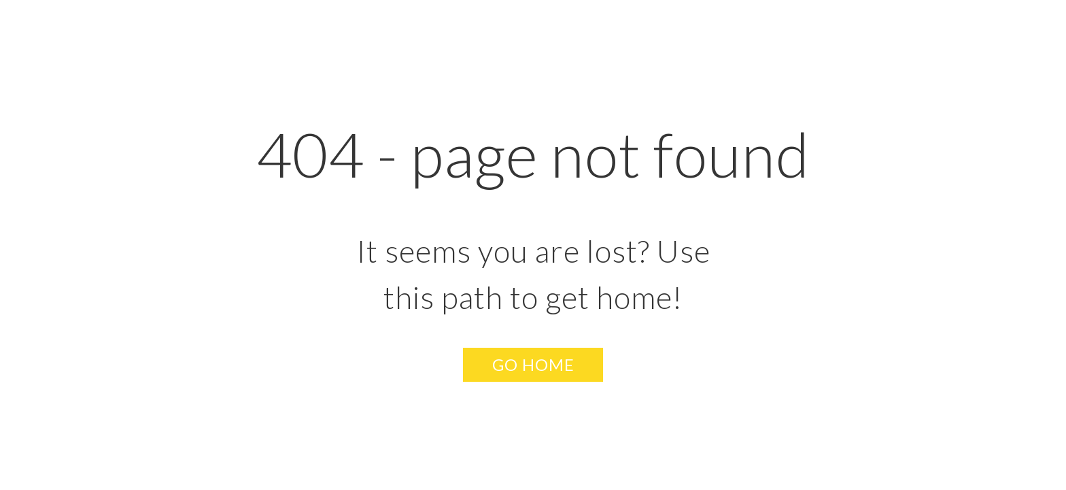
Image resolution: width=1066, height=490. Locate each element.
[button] (533, 365)
